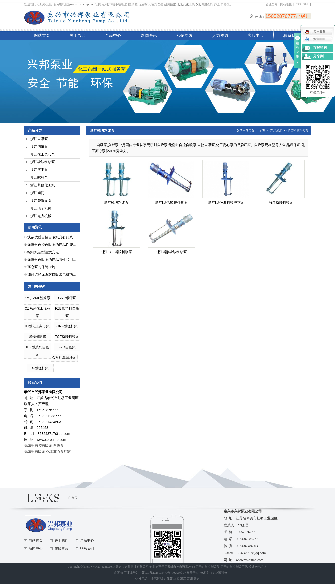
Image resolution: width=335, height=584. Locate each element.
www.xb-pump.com (82, 4)
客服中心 (256, 35)
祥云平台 (193, 572)
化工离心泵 (193, 4)
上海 (176, 578)
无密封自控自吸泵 (176, 566)
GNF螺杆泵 (67, 298)
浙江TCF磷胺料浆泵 (116, 252)
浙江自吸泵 (39, 139)
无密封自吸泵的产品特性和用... (51, 260)
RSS (298, 4)
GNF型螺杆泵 (67, 326)
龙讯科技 (221, 572)
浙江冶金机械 (40, 208)
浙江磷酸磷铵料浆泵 (171, 252)
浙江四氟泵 (39, 147)
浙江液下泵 (39, 170)
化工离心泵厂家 (58, 452)
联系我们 (291, 35)
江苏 (170, 578)
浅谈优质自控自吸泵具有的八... (51, 237)
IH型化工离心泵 (37, 326)
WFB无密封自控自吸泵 (204, 566)
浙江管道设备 (40, 201)
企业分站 (272, 4)
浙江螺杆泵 (39, 177)
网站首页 (42, 35)
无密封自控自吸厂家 (233, 566)
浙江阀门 (37, 193)
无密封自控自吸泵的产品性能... (51, 245)
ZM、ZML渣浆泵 (37, 298)
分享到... (319, 56)
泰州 (190, 578)
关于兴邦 (77, 35)
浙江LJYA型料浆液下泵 (226, 203)
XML (306, 4)
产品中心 (113, 35)
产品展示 (276, 130)
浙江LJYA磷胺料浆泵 (171, 203)
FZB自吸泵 (66, 347)
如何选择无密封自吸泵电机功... (51, 274)
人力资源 (220, 35)
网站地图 (286, 4)
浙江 (183, 578)
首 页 (261, 130)
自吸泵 (178, 4)
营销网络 (184, 35)
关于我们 (61, 540)
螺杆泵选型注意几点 (43, 252)
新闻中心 (36, 548)
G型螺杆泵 (40, 368)
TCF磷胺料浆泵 (67, 337)
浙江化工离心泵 (42, 154)
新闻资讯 (149, 35)
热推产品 (141, 578)
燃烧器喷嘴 (37, 337)
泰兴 (197, 578)
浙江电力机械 (40, 216)
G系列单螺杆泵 (64, 358)
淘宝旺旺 (315, 39)
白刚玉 (72, 498)
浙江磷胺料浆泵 (42, 162)
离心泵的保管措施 (41, 267)
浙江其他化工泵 (42, 185)
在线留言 (61, 548)
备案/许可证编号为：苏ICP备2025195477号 (142, 572)
